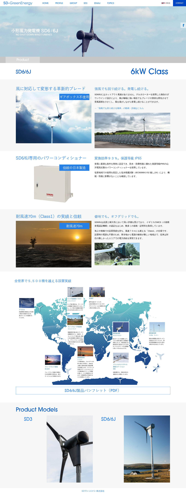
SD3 (85, 3)
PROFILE (59, 3)
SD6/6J (97, 3)
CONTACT (179, 3)
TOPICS (110, 3)
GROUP (73, 3)
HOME (45, 3)
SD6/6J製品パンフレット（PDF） (93, 391)
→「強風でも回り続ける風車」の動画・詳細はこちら (119, 108)
